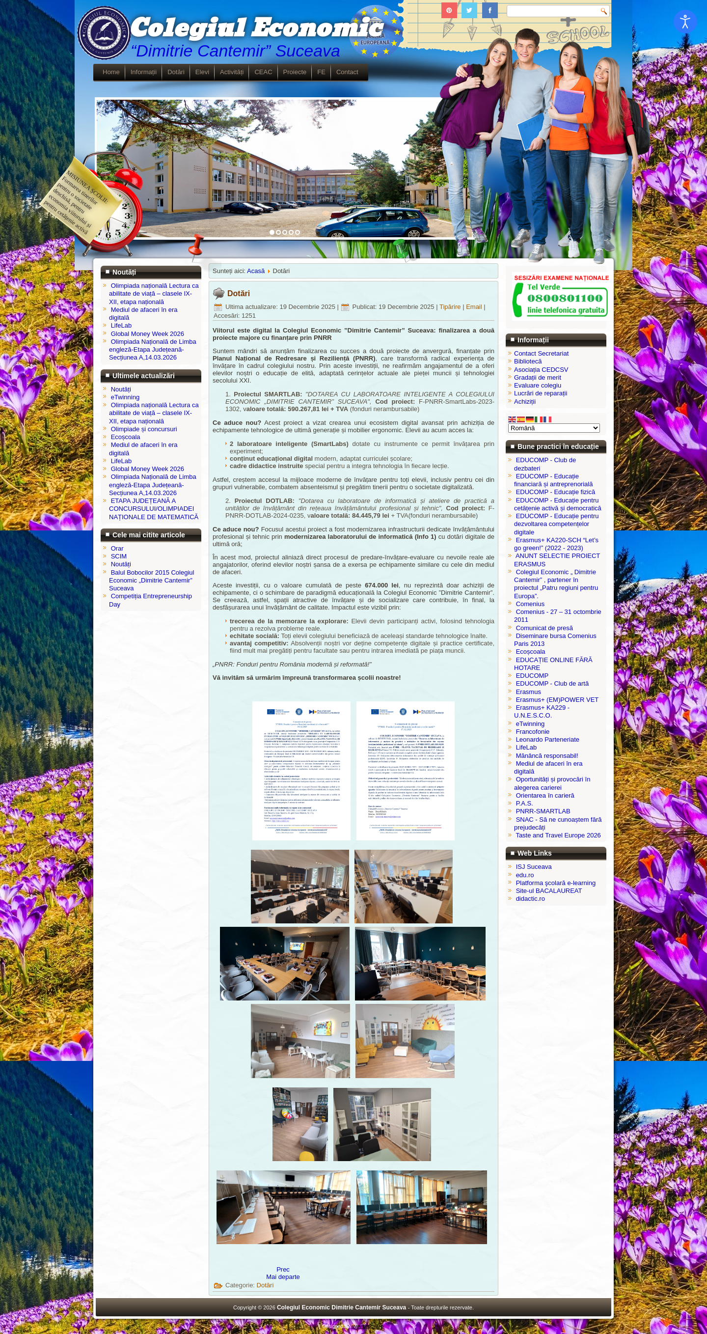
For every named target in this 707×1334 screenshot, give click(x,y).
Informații (144, 72)
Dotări (176, 72)
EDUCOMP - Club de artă (552, 683)
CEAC (263, 72)
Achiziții (525, 401)
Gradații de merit (537, 377)
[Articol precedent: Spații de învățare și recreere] (283, 1269)
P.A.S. (524, 803)
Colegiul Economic (254, 28)
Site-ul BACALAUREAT (549, 890)
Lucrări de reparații (540, 393)
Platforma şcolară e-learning (556, 883)
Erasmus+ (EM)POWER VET (557, 699)
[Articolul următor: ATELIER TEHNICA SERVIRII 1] (283, 1276)
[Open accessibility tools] (685, 21)
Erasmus (528, 691)
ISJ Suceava (534, 866)
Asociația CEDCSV (541, 369)
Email (475, 306)
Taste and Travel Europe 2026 (558, 835)
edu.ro (525, 875)
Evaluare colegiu (537, 385)
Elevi (202, 72)
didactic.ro (530, 898)
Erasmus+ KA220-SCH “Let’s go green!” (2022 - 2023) (556, 544)
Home (111, 72)
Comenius (530, 604)
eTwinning (530, 723)
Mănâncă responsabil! (547, 755)
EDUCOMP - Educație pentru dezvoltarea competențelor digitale (556, 524)
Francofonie (533, 731)
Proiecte (295, 72)
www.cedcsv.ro (367, 1326)
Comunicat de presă (544, 628)
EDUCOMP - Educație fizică (556, 492)
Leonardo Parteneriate (547, 739)
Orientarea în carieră (545, 795)
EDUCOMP (532, 675)
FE (321, 72)
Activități (232, 72)
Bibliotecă (528, 361)
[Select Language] (554, 428)
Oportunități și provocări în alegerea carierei (552, 783)
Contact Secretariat (541, 353)
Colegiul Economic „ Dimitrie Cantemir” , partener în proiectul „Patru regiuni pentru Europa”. (556, 584)
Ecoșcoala (530, 651)
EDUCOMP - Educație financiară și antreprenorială (553, 480)
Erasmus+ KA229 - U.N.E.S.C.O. (542, 711)
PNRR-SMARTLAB (543, 811)
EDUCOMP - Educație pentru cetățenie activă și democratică (557, 504)
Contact (347, 72)
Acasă (256, 271)
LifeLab (526, 747)
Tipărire (450, 306)
